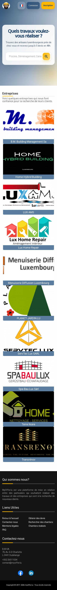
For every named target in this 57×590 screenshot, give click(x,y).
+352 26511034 (9, 559)
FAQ (4, 530)
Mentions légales (10, 526)
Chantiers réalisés (37, 526)
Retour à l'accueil (10, 518)
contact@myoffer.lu (12, 563)
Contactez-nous (10, 522)
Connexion (33, 5)
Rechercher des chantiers (41, 522)
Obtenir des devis (37, 518)
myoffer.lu (29, 585)
